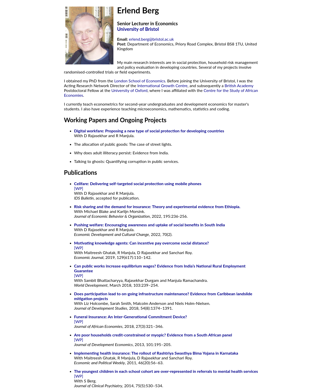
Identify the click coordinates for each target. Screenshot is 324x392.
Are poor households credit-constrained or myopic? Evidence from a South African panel (153, 334)
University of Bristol (138, 29)
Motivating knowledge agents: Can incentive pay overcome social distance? (141, 242)
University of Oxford (129, 90)
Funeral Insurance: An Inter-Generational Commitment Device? (130, 316)
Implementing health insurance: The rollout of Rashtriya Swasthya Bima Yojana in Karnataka (156, 353)
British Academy (239, 85)
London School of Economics (139, 80)
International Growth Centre (162, 85)
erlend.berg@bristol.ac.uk (151, 39)
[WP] (78, 188)
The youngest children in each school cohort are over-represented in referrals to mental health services (166, 371)
